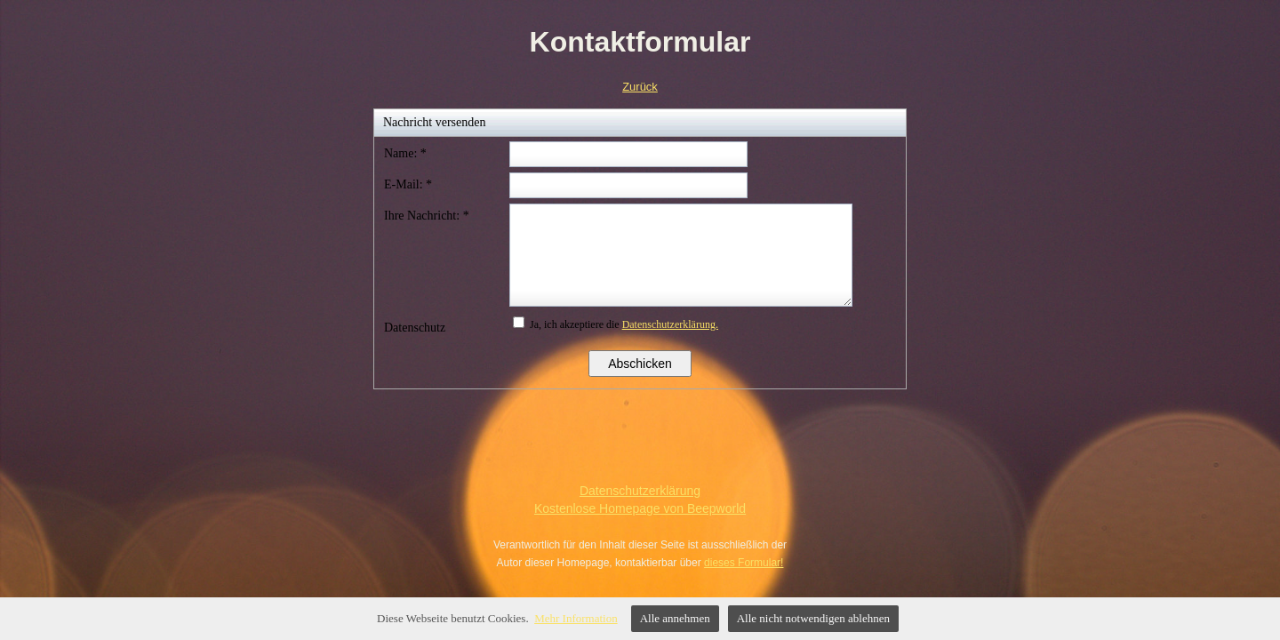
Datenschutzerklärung (640, 491)
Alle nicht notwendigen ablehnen (813, 618)
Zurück (640, 86)
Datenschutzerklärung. (670, 324)
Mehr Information (576, 618)
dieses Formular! (743, 562)
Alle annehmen (675, 618)
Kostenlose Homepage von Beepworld (640, 508)
